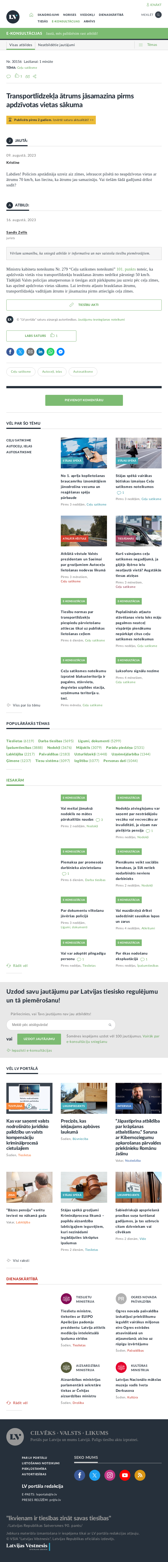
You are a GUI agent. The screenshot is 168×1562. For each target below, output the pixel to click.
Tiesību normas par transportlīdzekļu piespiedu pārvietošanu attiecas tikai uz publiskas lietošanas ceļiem (83, 623)
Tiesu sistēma (52, 761)
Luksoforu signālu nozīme (137, 671)
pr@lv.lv (55, 1500)
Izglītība (86, 761)
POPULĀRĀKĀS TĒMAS (28, 724)
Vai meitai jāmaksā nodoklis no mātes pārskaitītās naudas (77, 814)
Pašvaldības (54, 754)
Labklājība (20, 754)
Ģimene (18, 761)
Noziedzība (133, 1160)
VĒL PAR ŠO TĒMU (23, 423)
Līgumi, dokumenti (99, 741)
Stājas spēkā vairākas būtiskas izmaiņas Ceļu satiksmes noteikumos (135, 481)
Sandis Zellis (16, 232)
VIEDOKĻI (87, 15)
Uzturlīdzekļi (90, 754)
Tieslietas (20, 741)
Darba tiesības (56, 741)
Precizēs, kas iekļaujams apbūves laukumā (80, 1126)
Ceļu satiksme (27, 67)
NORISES (69, 15)
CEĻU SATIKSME (18, 440)
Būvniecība (80, 1139)
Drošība (78, 1403)
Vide (143, 1239)
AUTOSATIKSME (19, 452)
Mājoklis (89, 747)
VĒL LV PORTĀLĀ (22, 1069)
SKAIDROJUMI (48, 15)
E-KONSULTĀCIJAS (66, 21)
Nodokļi (59, 747)
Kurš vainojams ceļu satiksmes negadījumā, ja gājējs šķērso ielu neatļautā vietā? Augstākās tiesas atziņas (138, 565)
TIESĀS (43, 21)
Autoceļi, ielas (52, 371)
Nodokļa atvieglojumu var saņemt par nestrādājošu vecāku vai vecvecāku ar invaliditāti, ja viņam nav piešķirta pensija (138, 819)
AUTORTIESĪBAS (34, 1474)
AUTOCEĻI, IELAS (19, 446)
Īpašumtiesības (24, 747)
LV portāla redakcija (42, 1486)
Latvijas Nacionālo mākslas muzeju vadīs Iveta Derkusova (138, 1385)
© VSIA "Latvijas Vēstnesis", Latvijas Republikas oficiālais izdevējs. (60, 1539)
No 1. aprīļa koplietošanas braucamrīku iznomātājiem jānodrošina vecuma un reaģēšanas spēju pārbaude (83, 487)
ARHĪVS (89, 21)
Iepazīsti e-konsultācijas (32, 1050)
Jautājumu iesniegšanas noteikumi (101, 319)
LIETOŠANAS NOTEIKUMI (41, 1463)
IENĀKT (156, 5)
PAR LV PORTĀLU (34, 1458)
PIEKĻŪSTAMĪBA (34, 1469)
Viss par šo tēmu (26, 705)
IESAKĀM (15, 780)
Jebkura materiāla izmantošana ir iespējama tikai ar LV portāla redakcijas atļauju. (73, 1533)
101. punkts (126, 269)
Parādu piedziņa (125, 747)
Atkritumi (148, 928)
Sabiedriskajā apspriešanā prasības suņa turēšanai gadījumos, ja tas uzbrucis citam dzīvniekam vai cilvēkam (137, 1221)
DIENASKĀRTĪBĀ (111, 15)
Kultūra (132, 1397)
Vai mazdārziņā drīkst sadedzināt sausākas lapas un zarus (138, 916)
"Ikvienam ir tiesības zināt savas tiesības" (58, 1518)
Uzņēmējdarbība (131, 754)
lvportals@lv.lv (46, 1494)
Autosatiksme (83, 371)
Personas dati (120, 761)
